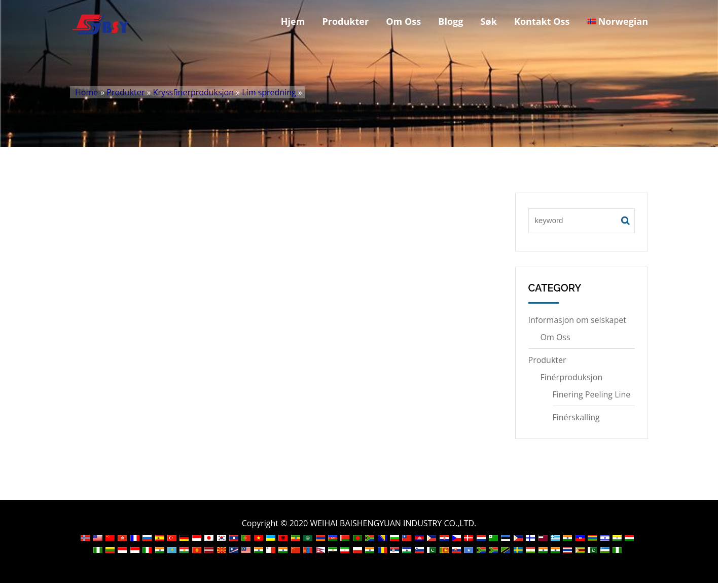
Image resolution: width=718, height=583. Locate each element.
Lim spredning (269, 92)
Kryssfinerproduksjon (193, 92)
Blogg (450, 21)
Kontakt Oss (542, 21)
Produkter (345, 21)
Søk (489, 21)
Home (86, 92)
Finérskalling (576, 417)
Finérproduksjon (572, 377)
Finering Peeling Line (592, 394)
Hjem (293, 21)
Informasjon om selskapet (577, 319)
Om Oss (403, 21)
